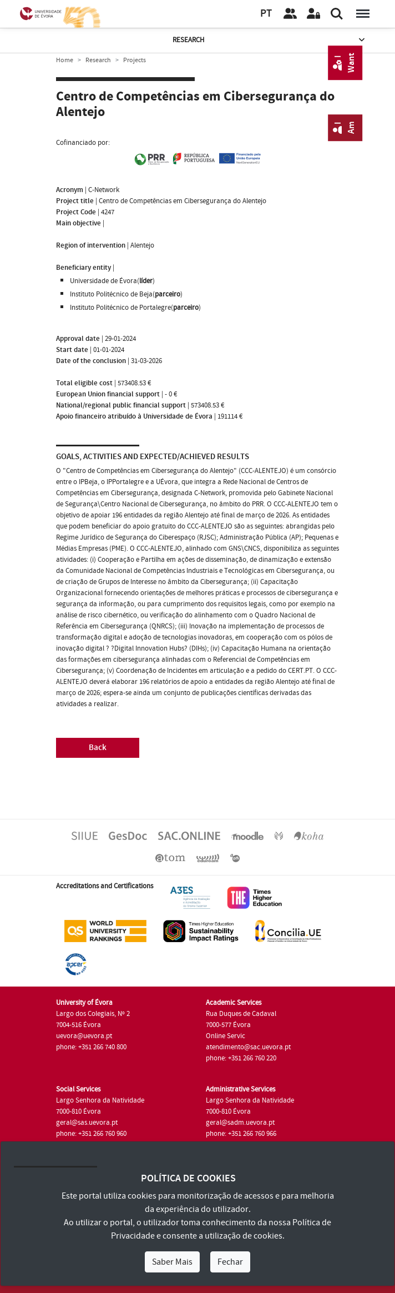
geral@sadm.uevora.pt (240, 1123)
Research (270, 40)
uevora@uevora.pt (84, 1036)
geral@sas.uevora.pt (87, 1123)
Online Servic (225, 1036)
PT (266, 14)
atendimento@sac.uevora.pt (248, 1047)
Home (64, 60)
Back (98, 747)
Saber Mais (172, 1261)
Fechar (230, 1261)
